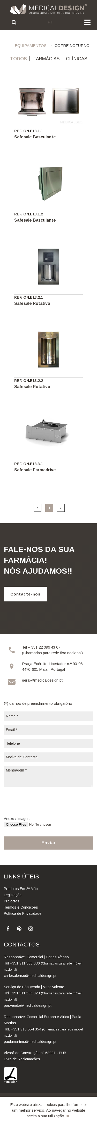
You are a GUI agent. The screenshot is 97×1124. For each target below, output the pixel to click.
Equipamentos (31, 45)
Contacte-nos (25, 594)
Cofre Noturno (72, 45)
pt (50, 22)
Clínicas (76, 58)
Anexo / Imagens (18, 819)
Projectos (11, 901)
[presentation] (43, 801)
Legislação (12, 895)
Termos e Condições (21, 907)
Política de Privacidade (22, 913)
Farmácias (46, 58)
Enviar (48, 843)
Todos (18, 58)
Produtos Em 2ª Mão (21, 889)
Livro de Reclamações (22, 1059)
